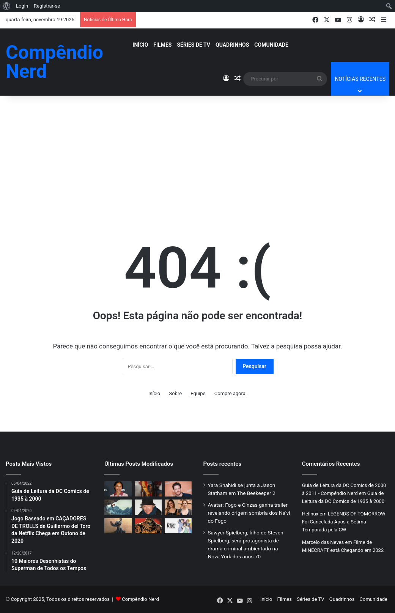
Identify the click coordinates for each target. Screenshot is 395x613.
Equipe (197, 393)
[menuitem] (6, 6)
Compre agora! (230, 393)
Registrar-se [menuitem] (47, 6)
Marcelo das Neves (323, 542)
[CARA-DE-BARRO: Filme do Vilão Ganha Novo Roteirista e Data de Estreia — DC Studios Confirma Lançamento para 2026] (148, 525)
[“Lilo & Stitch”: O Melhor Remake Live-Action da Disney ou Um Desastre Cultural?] (117, 525)
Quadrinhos (232, 45)
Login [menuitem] (22, 6)
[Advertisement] (197, 152)
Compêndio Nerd (140, 599)
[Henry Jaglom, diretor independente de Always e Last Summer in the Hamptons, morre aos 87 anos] (148, 507)
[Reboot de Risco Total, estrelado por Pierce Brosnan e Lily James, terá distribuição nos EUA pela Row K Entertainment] (117, 507)
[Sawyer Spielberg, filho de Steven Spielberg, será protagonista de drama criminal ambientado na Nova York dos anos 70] (178, 488)
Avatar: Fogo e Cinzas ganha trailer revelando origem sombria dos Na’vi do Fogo (249, 513)
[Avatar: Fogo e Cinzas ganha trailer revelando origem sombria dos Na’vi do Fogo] (148, 488)
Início (140, 45)
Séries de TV (193, 45)
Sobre (175, 393)
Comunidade (271, 45)
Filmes (162, 45)
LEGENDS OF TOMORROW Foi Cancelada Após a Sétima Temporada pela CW (344, 522)
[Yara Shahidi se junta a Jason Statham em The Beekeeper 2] (117, 488)
